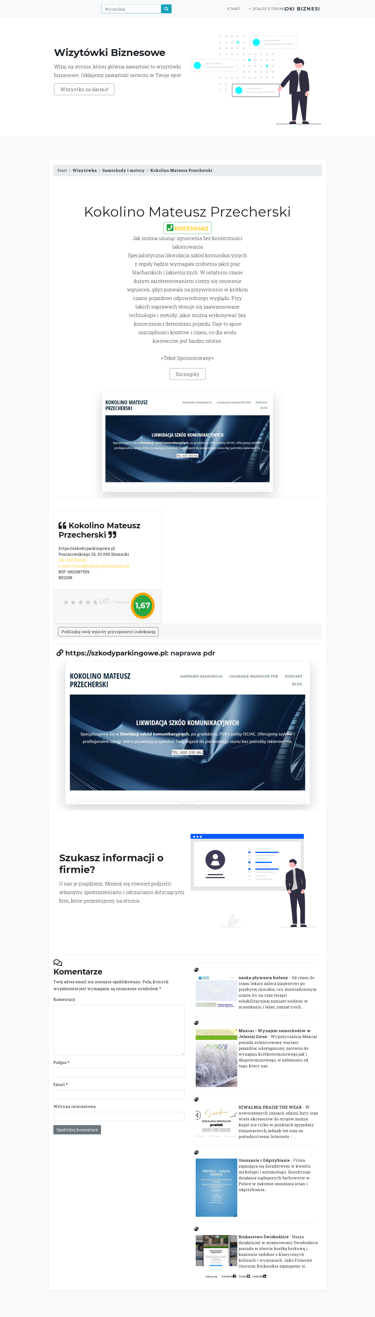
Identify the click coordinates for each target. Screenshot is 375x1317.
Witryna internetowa (74, 1106)
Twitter (243, 1276)
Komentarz (64, 999)
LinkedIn (257, 1276)
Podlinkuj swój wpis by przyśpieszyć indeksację (108, 631)
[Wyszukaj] (129, 11)
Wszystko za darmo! (84, 89)
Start (226, 11)
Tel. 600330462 (72, 560)
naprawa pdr (192, 653)
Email (60, 1084)
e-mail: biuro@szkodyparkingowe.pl (93, 565)
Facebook (227, 1276)
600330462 (191, 228)
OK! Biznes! (299, 11)
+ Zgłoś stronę (258, 11)
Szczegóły (188, 374)
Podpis (61, 1062)
